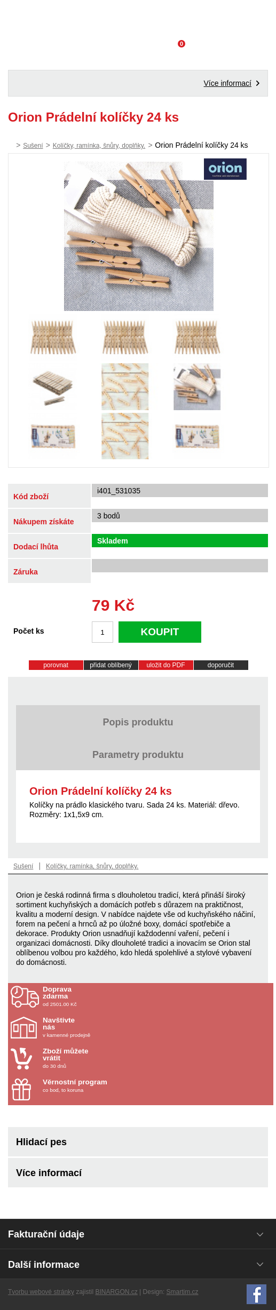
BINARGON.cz (116, 1292)
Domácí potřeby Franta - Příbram (138, 19)
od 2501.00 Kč (157, 996)
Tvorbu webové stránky (41, 1292)
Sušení (33, 145)
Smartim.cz (183, 1292)
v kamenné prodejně (105, 1027)
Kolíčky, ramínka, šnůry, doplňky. (99, 145)
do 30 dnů (105, 1058)
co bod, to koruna (105, 1086)
